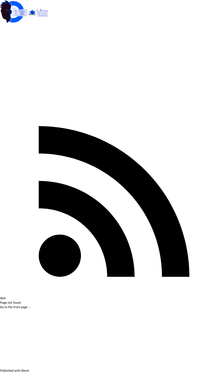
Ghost (25, 370)
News (6, 79)
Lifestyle (8, 64)
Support (7, 35)
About (6, 42)
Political (7, 57)
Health (6, 72)
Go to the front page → (15, 307)
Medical (7, 50)
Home (6, 27)
